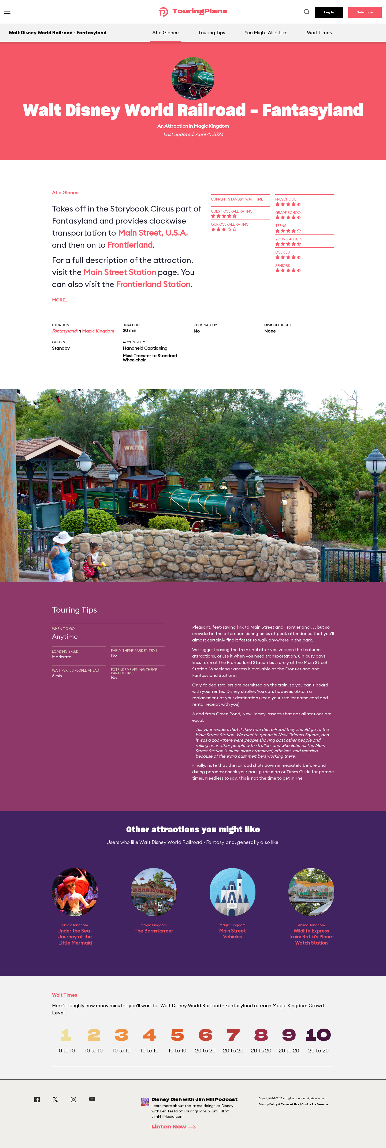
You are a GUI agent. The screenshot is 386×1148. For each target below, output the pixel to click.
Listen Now (175, 1127)
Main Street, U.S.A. (153, 233)
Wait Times (319, 32)
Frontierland (130, 245)
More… (60, 300)
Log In (329, 12)
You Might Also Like (266, 32)
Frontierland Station (153, 284)
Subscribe (365, 12)
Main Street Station (119, 272)
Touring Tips (211, 32)
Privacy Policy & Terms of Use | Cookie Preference (293, 1104)
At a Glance (165, 32)
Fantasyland (64, 331)
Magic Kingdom (211, 126)
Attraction (176, 126)
